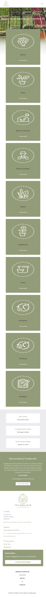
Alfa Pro (22, 578)
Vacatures (7, 547)
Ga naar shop (23, 60)
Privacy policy (9, 541)
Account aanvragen (23, 562)
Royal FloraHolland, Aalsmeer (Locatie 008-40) (17, 522)
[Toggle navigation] (42, 4)
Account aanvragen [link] (23, 484)
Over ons (7, 544)
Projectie (22, 585)
